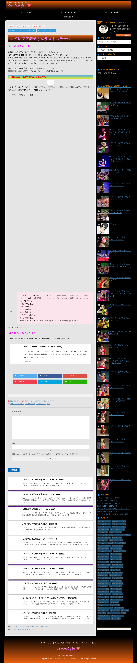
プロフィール (114, 224)
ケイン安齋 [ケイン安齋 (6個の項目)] (115, 605)
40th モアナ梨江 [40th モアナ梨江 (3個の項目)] (105, 521)
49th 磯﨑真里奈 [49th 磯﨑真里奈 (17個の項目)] (117, 567)
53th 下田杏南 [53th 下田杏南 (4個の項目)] (104, 589)
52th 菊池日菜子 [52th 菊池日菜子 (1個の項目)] (116, 586)
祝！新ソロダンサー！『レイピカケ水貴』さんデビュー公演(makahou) (120, 159)
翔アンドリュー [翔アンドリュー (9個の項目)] (105, 618)
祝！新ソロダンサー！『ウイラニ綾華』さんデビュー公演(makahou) (120, 361)
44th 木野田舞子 (30, 404)
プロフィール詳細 (123, 35)
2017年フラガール (16, 401)
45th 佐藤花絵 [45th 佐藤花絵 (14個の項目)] (121, 543)
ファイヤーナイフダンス (68, 12)
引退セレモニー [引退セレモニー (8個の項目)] (105, 616)
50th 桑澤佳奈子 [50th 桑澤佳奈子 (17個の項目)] (116, 575)
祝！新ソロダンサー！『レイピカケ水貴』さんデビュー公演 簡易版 (49, 589)
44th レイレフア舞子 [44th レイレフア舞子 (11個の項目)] (123, 535)
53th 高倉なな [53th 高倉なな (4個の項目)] (104, 602)
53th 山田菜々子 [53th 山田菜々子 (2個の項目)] (105, 594)
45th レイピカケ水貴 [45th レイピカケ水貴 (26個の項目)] (106, 543)
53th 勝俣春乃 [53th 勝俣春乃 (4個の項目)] (104, 591)
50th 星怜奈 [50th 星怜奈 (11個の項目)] (103, 575)
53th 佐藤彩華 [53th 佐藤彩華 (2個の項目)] (117, 589)
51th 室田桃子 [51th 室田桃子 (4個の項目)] (104, 581)
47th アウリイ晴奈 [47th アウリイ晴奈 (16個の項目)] (106, 551)
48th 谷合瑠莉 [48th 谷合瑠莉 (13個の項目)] (117, 559)
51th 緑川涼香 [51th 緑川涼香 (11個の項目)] (117, 581)
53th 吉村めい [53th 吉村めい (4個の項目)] (117, 591)
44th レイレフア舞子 (17, 404)
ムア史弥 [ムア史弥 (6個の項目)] (103, 613)
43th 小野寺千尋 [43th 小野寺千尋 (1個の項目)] (116, 532)
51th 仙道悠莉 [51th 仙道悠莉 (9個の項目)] (118, 578)
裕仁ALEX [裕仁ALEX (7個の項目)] (117, 618)
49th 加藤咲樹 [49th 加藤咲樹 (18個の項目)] (117, 562)
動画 (48, 404)
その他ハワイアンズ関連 (110, 12)
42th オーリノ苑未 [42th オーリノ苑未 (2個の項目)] (118, 529)
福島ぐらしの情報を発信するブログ (68, 651)
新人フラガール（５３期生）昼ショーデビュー (113, 509)
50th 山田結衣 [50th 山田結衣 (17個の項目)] (118, 573)
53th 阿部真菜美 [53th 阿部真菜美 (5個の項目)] (117, 599)
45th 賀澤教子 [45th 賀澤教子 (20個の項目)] (104, 548)
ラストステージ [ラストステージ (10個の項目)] (114, 613)
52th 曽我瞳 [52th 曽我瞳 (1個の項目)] (103, 586)
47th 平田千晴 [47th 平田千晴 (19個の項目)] (104, 554)
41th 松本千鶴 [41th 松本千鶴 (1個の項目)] (104, 529)
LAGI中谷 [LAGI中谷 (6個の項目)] (115, 602)
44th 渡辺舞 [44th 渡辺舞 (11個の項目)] (103, 540)
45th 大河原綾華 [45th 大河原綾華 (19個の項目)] (105, 546)
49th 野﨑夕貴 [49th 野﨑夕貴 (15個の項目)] (104, 570)
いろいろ (27, 17)
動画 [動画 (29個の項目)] (124, 613)
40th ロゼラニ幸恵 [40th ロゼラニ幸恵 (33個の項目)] (120, 521)
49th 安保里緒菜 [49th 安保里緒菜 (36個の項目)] (105, 564)
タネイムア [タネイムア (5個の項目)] (115, 610)
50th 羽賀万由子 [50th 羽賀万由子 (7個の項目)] (105, 578)
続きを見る (29, 361)
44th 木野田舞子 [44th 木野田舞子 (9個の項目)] (105, 537)
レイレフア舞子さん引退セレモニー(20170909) (43, 347)
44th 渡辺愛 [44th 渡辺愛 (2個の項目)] (118, 537)
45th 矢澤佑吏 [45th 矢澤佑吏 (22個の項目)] (118, 546)
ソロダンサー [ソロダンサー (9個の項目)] (104, 610)
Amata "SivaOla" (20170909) (25, 619)
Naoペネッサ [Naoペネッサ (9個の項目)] (104, 605)
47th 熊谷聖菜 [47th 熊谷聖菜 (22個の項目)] (104, 556)
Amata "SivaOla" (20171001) (107, 511)
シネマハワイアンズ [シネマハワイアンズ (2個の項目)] (106, 608)
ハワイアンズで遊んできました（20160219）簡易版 (43, 480)
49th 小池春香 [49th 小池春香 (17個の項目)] (118, 564)
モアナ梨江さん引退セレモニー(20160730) (39, 536)
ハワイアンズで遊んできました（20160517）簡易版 (43, 563)
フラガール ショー (27, 12)
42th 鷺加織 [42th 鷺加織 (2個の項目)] (103, 532)
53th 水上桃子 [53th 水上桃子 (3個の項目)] (118, 594)
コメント (16, 415)
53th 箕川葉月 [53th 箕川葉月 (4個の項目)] (104, 599)
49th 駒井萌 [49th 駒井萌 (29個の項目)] (116, 570)
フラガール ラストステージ (45, 401)
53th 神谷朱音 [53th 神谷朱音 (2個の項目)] (104, 597)
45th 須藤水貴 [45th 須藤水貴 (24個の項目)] (117, 548)
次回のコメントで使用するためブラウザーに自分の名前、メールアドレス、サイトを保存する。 (45, 454)
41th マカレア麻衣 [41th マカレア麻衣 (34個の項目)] (120, 524)
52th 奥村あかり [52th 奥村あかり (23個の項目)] (105, 583)
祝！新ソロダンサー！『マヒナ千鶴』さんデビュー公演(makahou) (120, 132)
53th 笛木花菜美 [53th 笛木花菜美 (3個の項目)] (117, 597)
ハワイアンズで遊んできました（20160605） (40, 577)
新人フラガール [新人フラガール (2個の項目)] (119, 616)
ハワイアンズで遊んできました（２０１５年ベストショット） (120, 293)
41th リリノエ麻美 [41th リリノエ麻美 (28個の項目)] (120, 527)
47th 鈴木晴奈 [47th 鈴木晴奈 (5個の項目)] (117, 556)
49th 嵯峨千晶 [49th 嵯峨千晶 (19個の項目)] (104, 567)
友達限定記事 (68, 17)
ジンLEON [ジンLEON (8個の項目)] (119, 608)
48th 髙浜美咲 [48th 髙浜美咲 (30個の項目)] (104, 562)
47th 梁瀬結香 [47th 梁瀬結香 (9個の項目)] (117, 554)
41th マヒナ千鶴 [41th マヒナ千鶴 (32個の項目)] (105, 527)
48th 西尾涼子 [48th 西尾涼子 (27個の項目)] (104, 559)
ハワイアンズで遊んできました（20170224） (40, 604)
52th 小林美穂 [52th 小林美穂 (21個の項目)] (118, 583)
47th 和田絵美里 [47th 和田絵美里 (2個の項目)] (120, 551)
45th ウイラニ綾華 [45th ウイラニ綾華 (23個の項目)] (117, 540)
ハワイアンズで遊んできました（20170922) (112, 514)
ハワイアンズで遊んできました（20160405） (40, 521)
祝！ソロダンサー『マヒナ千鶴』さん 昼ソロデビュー (120, 91)
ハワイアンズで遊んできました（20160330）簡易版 (43, 548)
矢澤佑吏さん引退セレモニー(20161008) (38, 509)
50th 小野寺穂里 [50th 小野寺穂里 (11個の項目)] (105, 573)
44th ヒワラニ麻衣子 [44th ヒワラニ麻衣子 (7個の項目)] (106, 535)
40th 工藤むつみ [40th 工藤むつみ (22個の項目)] (105, 524)
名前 (13, 443)
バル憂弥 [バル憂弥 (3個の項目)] (126, 610)
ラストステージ (41, 404)
